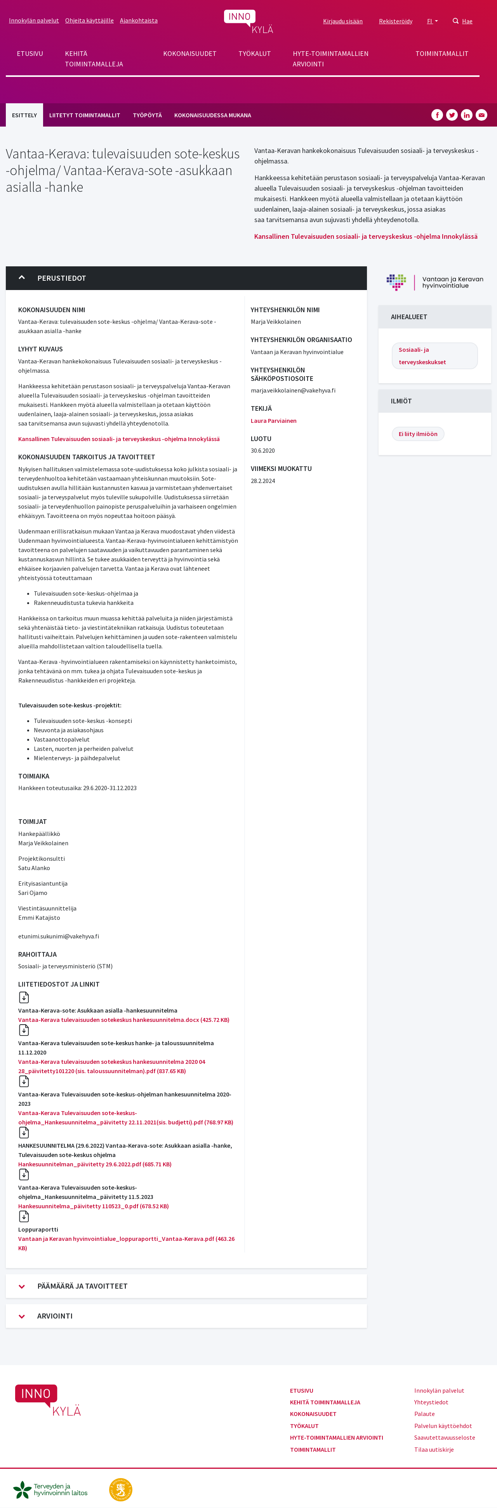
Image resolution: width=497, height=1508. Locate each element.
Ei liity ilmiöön (418, 434)
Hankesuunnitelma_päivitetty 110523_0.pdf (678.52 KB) (93, 1206)
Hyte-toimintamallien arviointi (330, 58)
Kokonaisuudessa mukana (212, 115)
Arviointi (46, 1316)
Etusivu (30, 53)
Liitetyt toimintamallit (84, 115)
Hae (467, 21)
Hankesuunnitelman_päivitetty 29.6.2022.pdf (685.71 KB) (95, 1164)
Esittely (24, 115)
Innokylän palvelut (34, 20)
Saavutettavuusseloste (444, 1437)
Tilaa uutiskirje (434, 1449)
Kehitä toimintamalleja (94, 58)
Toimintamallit (442, 53)
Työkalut (254, 53)
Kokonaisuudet (190, 53)
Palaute (424, 1414)
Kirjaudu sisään (343, 21)
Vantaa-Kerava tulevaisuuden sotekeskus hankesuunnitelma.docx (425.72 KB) (123, 1019)
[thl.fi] (54, 1489)
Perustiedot (52, 278)
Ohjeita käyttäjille (89, 20)
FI (430, 21)
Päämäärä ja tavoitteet (73, 1286)
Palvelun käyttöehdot (443, 1426)
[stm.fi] (121, 1489)
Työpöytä (147, 115)
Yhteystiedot (431, 1402)
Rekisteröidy (395, 21)
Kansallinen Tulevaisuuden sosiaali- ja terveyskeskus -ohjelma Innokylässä (366, 236)
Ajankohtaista (139, 20)
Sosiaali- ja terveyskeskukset (422, 356)
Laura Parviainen (274, 420)
